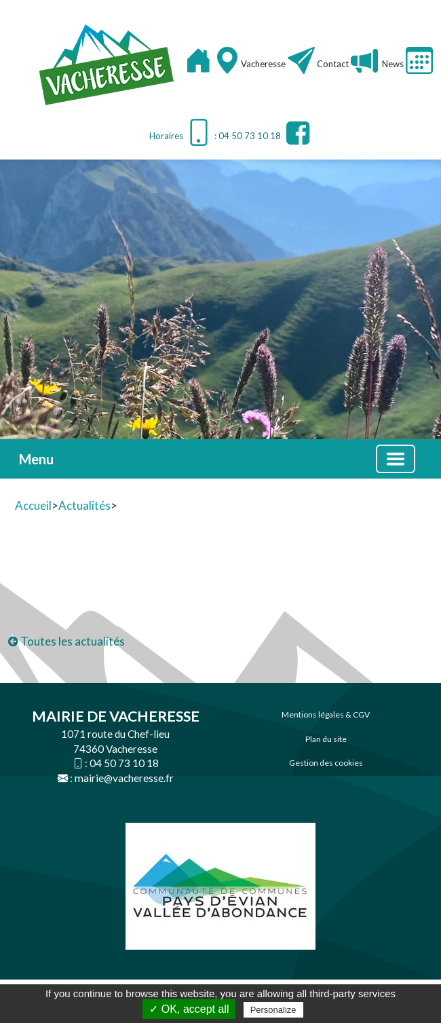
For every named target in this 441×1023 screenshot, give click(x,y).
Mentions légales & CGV (326, 714)
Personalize (273, 1010)
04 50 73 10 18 (124, 763)
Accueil (33, 505)
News (392, 63)
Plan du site (326, 739)
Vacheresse (264, 63)
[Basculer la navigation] (395, 459)
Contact (333, 63)
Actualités (84, 505)
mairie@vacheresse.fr (124, 778)
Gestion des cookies (326, 763)
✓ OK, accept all (189, 1009)
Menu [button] (36, 459)
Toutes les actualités (66, 641)
